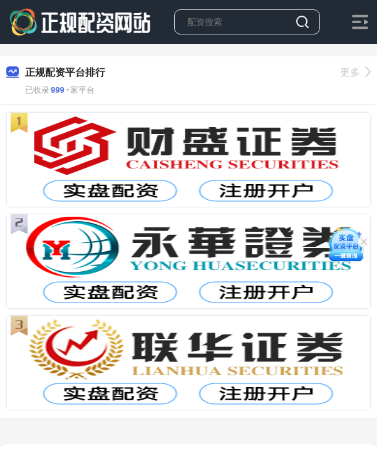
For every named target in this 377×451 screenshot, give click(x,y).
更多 (355, 72)
